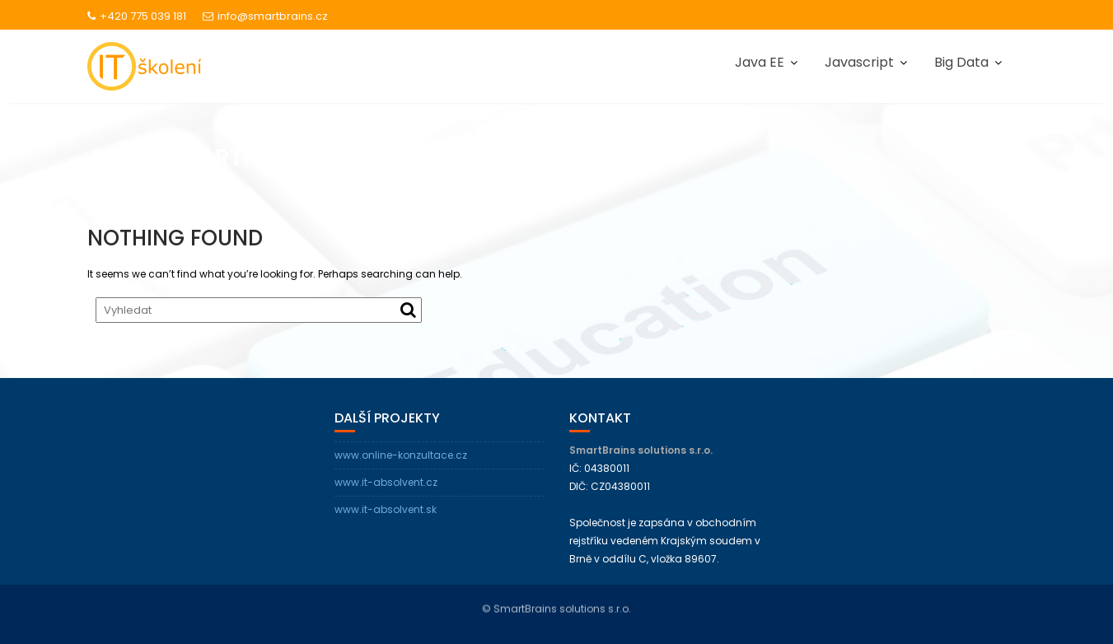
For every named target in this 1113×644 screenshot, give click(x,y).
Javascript (859, 62)
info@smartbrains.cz (265, 16)
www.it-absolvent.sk (385, 509)
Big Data (961, 62)
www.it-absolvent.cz (385, 482)
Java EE (759, 62)
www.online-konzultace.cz (400, 455)
